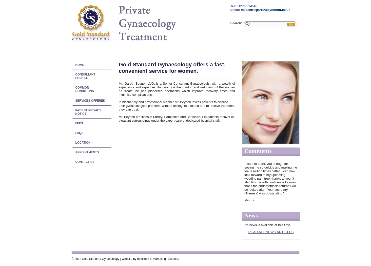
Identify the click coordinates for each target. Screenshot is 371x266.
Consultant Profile (85, 76)
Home (79, 65)
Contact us (85, 162)
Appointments (87, 152)
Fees (79, 123)
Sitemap (173, 259)
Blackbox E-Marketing (151, 259)
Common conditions (84, 89)
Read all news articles (271, 232)
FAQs (79, 133)
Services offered (90, 100)
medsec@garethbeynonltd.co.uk (266, 10)
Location (83, 142)
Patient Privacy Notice (88, 112)
